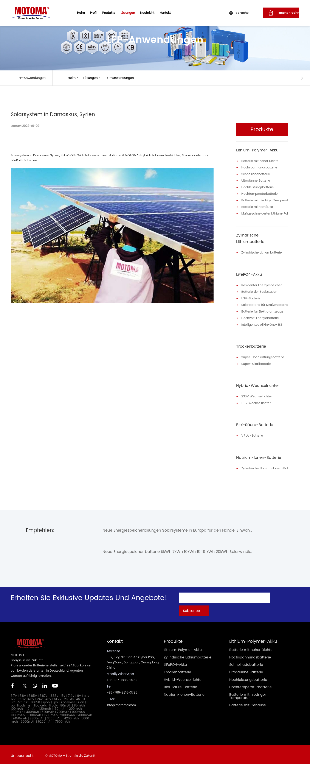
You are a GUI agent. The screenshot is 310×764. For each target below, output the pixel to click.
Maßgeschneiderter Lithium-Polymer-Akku (264, 212)
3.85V (33, 693)
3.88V (54, 693)
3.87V (44, 693)
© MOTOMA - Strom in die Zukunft (70, 753)
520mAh (48, 709)
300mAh (17, 709)
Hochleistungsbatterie (257, 186)
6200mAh (45, 719)
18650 (35, 699)
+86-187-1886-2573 (121, 677)
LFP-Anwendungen (119, 77)
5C (26, 699)
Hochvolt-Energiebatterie (260, 316)
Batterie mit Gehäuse (257, 206)
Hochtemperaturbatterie (259, 193)
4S (78, 696)
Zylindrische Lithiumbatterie (250, 237)
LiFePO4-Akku (249, 273)
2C (84, 696)
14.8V (30, 696)
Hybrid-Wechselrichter (257, 384)
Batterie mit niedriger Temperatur (264, 199)
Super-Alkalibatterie (256, 361)
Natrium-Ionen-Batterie (258, 455)
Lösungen (128, 12)
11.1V (87, 693)
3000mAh (54, 715)
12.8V (22, 696)
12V (13, 696)
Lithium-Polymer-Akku (257, 150)
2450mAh (19, 715)
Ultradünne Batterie (255, 180)
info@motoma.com (121, 702)
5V (63, 693)
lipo (55, 699)
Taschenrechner (288, 12)
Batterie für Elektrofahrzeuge (262, 310)
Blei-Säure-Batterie (254, 423)
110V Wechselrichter (256, 400)
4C (19, 699)
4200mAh (71, 715)
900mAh (78, 709)
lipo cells (40, 702)
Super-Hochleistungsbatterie (262, 355)
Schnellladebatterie (255, 173)
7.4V (71, 693)
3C (13, 699)
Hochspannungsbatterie (259, 167)
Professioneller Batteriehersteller (35, 662)
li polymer (67, 699)
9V (79, 693)
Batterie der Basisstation (259, 290)
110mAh (31, 706)
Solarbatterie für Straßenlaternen (264, 303)
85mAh (79, 702)
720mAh (63, 709)
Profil (93, 12)
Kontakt (165, 12)
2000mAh (67, 712)
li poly (53, 702)
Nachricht (147, 12)
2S (66, 696)
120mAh (45, 706)
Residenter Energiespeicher (261, 284)
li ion (81, 699)
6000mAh (27, 719)
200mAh (75, 706)
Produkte (108, 12)
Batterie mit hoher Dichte (260, 161)
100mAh (17, 706)
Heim (81, 12)
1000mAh (18, 712)
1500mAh (51, 712)
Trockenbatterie (251, 345)
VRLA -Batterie (252, 433)
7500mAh (62, 719)
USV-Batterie (250, 297)
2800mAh (37, 715)
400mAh (32, 709)
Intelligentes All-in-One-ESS (261, 323)
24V (40, 696)
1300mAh (34, 712)
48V (48, 696)
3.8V (23, 693)
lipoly (46, 699)
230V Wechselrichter (256, 394)
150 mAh (60, 706)
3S (72, 696)
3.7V (14, 693)
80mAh (65, 702)
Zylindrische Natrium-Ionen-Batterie (264, 466)
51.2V (58, 696)
